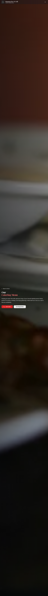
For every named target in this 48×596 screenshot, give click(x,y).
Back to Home (6, 288)
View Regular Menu (20, 306)
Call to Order (7, 306)
